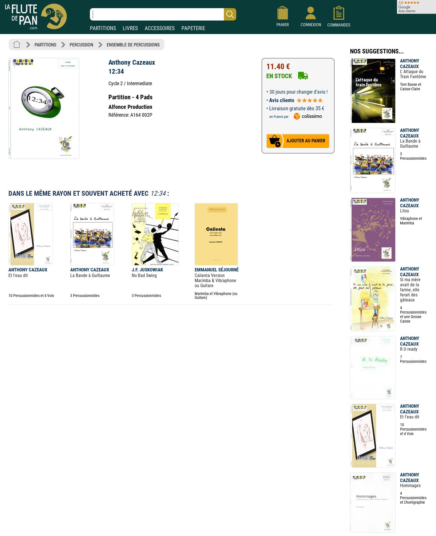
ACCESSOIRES (160, 28)
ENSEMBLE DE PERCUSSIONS (133, 45)
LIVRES (130, 28)
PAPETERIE (193, 28)
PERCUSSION (81, 45)
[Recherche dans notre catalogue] (163, 14)
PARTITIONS (103, 28)
